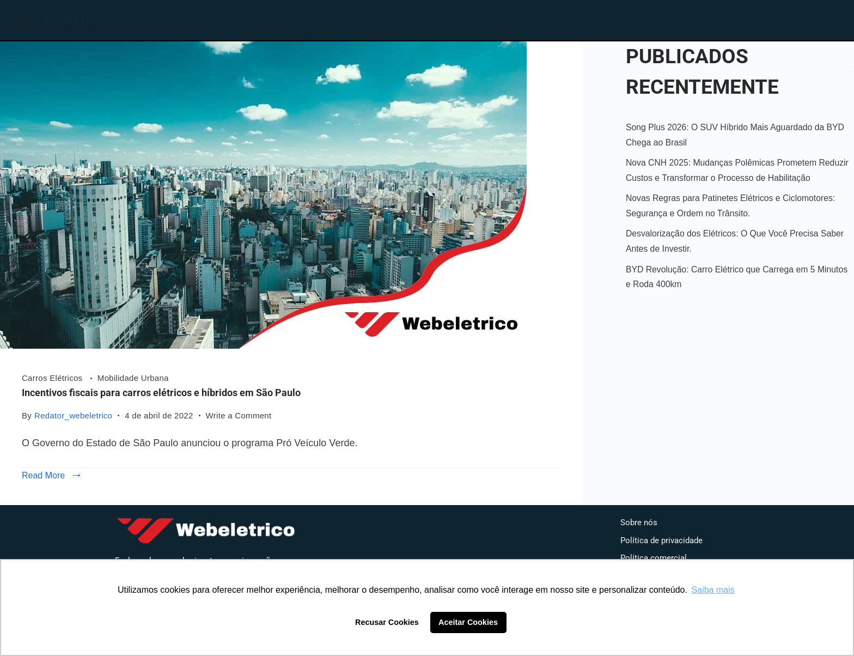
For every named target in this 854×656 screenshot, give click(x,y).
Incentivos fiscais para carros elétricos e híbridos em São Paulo (161, 392)
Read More (43, 475)
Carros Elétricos (53, 377)
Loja (560, 18)
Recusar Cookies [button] (387, 622)
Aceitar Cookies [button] (468, 622)
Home (491, 18)
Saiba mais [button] (713, 589)
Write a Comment (239, 414)
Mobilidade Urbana (133, 377)
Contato (698, 18)
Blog (624, 18)
